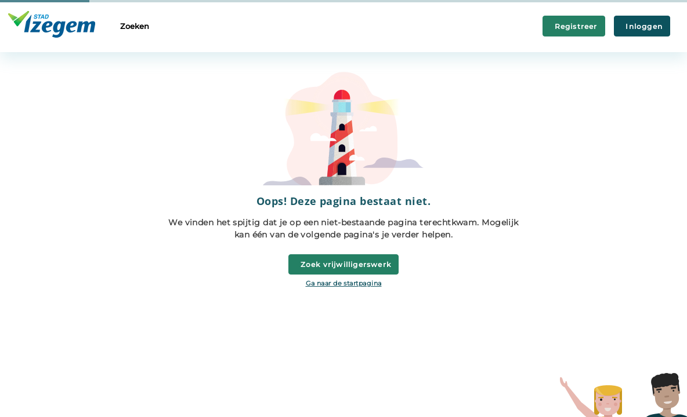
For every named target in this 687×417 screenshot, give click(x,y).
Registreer (574, 26)
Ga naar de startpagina (344, 283)
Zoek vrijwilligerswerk (343, 264)
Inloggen (642, 26)
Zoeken (134, 26)
